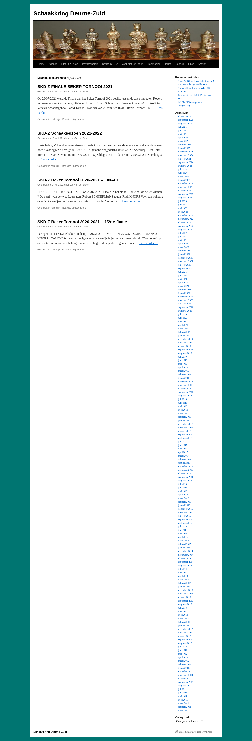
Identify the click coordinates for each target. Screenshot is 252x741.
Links (191, 63)
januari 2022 (184, 254)
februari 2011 (184, 706)
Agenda (53, 63)
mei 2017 (182, 448)
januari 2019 (184, 378)
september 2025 (185, 119)
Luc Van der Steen (79, 91)
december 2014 (185, 551)
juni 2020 (182, 317)
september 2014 (185, 561)
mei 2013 (182, 611)
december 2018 (185, 381)
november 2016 (185, 470)
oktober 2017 (184, 431)
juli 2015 (182, 526)
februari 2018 (184, 416)
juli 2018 (182, 399)
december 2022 (185, 215)
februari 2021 (184, 289)
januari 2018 (184, 420)
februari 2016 (184, 501)
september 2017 (185, 434)
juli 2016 (182, 484)
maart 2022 (183, 247)
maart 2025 (183, 141)
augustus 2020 (185, 310)
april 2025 (183, 137)
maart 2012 (183, 660)
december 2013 (185, 590)
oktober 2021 (184, 264)
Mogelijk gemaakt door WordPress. (195, 731)
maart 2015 (183, 540)
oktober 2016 (184, 473)
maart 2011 (183, 703)
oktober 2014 (184, 558)
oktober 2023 (184, 190)
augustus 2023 (185, 197)
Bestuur (179, 63)
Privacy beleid (90, 63)
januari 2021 (184, 293)
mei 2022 (182, 240)
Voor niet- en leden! (133, 63)
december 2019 (185, 339)
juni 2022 (182, 236)
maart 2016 (183, 498)
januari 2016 (184, 505)
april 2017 (183, 452)
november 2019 (185, 342)
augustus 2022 (185, 229)
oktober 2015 (184, 515)
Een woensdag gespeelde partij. (193, 84)
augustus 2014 (185, 565)
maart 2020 (183, 328)
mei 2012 (182, 653)
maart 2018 (183, 413)
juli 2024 (182, 169)
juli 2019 (182, 356)
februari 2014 (184, 583)
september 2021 (185, 268)
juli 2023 (182, 201)
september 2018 (185, 392)
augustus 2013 (185, 604)
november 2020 (185, 300)
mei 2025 (182, 134)
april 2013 (183, 615)
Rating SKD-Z (110, 63)
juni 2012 (182, 650)
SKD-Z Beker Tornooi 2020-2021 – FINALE (78, 180)
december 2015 (185, 508)
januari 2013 (184, 625)
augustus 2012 (185, 643)
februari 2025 (184, 144)
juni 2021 (182, 275)
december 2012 (185, 629)
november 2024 (185, 155)
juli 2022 (182, 233)
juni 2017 (182, 445)
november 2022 (185, 218)
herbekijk (55, 119)
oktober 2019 (184, 346)
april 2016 (183, 494)
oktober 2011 (184, 678)
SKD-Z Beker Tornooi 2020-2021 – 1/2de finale (82, 221)
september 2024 (185, 162)
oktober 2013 (184, 597)
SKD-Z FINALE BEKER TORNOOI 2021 (74, 86)
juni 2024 (182, 172)
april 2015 (183, 537)
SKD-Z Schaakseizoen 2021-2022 (69, 133)
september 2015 (185, 519)
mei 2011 (182, 696)
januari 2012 (184, 668)
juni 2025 (182, 130)
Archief (202, 63)
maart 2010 (183, 710)
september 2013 (185, 600)
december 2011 (185, 671)
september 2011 (185, 682)
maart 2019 (183, 371)
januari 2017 (184, 462)
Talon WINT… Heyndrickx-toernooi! (196, 81)
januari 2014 (184, 586)
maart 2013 (183, 618)
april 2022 (183, 243)
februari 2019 (184, 374)
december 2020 (185, 296)
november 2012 (185, 632)
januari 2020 (184, 335)
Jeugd (168, 63)
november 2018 (185, 385)
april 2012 (183, 657)
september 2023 (185, 194)
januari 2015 (184, 547)
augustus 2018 (185, 395)
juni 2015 (182, 530)
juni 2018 (182, 402)
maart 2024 (183, 176)
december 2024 (185, 151)
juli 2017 (182, 441)
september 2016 (185, 477)
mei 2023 (182, 208)
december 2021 (185, 257)
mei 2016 (182, 491)
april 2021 (183, 282)
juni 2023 (182, 204)
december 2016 (185, 466)
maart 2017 (183, 455)
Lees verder (50, 159)
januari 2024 (184, 180)
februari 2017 (184, 459)
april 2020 (183, 325)
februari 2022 (184, 250)
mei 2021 (182, 279)
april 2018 (183, 409)
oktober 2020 (184, 303)
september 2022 (185, 226)
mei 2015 (182, 533)
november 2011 (185, 675)
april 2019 (183, 367)
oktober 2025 (184, 116)
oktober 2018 (184, 388)
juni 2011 (182, 692)
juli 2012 (182, 646)
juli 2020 (182, 314)
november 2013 (185, 593)
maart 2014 (183, 579)
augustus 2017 (185, 438)
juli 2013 (182, 607)
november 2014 (185, 554)
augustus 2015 (185, 523)
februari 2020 (184, 332)
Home (41, 63)
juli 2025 (182, 127)
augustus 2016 (185, 480)
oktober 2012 (184, 636)
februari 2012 (184, 664)
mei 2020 (182, 321)
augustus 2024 (185, 165)
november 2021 (185, 261)
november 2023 (185, 187)
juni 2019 (182, 360)
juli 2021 (182, 272)
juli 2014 (182, 569)
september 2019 (185, 349)
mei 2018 (182, 406)
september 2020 (185, 307)
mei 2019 (182, 363)
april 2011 (183, 699)
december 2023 (185, 183)
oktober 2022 (184, 222)
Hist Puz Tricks (69, 63)
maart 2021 (183, 286)
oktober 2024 (184, 158)
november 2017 (185, 427)
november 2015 (185, 512)
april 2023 (183, 211)
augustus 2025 (185, 123)
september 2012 (185, 639)
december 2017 (185, 424)
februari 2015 (184, 544)
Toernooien (154, 63)
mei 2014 (182, 572)
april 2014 (183, 576)
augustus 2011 (185, 685)
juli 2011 (182, 689)
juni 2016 (182, 487)
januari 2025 (184, 148)
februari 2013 (184, 622)
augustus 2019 (185, 353)
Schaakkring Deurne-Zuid (69, 13)
